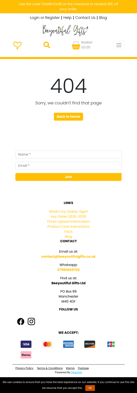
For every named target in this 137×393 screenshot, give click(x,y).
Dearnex (76, 372)
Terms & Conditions (50, 368)
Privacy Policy (24, 368)
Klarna (70, 368)
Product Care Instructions (68, 226)
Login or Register (45, 18)
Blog (103, 18)
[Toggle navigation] (119, 45)
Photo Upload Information (68, 221)
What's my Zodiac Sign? (68, 211)
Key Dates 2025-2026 (68, 216)
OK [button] (90, 388)
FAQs (68, 231)
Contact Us (85, 18)
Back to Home (68, 116)
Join (68, 176)
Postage (83, 368)
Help (68, 18)
